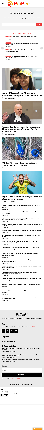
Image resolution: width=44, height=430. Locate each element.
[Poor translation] (5, 395)
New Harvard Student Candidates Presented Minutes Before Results (22, 43)
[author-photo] (3, 98)
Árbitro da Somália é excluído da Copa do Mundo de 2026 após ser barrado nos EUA (21, 266)
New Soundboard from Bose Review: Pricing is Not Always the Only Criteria (21, 57)
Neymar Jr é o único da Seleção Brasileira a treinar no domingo (22, 197)
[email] (22, 370)
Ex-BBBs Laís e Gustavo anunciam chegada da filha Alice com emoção (21, 235)
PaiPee (5, 98)
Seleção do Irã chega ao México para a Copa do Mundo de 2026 (21, 230)
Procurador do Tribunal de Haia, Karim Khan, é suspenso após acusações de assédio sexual (21, 129)
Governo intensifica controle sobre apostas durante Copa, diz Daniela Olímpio (21, 279)
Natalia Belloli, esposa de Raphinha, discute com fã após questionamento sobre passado (19, 272)
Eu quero (22, 374)
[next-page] (41, 48)
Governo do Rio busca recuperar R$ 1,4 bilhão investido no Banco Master (20, 212)
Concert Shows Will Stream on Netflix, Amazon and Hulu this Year (21, 37)
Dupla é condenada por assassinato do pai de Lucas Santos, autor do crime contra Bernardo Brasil (20, 218)
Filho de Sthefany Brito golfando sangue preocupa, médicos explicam (21, 285)
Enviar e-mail (31, 326)
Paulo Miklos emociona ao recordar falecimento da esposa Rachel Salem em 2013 (20, 297)
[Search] (39, 24)
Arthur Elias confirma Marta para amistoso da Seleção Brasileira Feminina (22, 94)
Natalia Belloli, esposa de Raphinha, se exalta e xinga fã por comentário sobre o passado (20, 248)
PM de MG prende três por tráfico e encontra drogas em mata (19, 163)
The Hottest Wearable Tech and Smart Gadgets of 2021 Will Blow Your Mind (21, 50)
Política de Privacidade (15, 378)
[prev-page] (2, 48)
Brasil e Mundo (5, 351)
